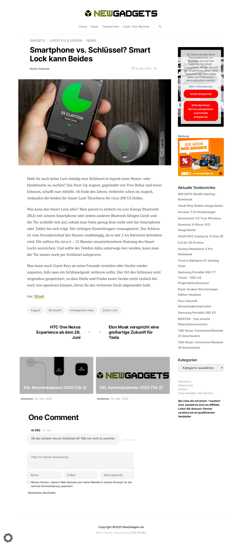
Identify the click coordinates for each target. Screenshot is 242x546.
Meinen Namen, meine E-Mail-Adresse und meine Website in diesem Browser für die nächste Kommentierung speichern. (81, 484)
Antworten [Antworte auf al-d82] (129, 439)
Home (83, 26)
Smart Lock (110, 310)
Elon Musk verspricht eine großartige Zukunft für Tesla (134, 332)
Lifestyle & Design (66, 40)
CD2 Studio (138, 532)
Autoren (182, 389)
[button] (8, 538)
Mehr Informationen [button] (201, 86)
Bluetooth (55, 310)
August (35, 310)
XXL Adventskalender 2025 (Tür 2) (131, 388)
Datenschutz (185, 385)
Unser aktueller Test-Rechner (195, 393)
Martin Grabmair (39, 68)
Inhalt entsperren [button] (201, 93)
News (94, 26)
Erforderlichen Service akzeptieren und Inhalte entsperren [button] (200, 111)
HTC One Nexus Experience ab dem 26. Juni (58, 332)
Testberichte (110, 26)
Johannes (26, 398)
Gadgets (37, 40)
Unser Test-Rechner (136, 26)
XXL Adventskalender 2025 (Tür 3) (54, 388)
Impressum (184, 381)
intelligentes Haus (82, 310)
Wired (39, 296)
